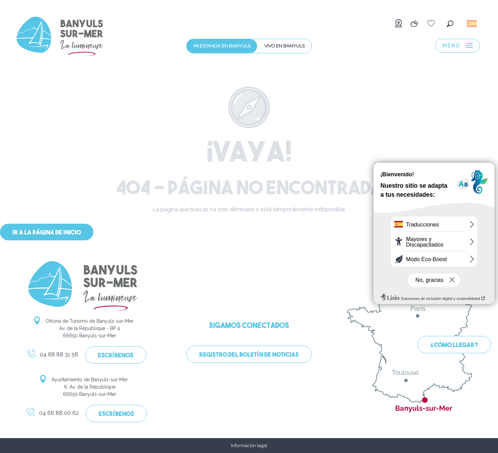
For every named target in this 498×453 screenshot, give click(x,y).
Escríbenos (115, 356)
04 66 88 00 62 (52, 414)
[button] (450, 24)
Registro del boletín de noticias (249, 355)
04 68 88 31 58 (52, 355)
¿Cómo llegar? (454, 345)
